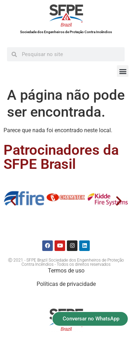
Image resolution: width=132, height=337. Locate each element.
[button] (122, 71)
